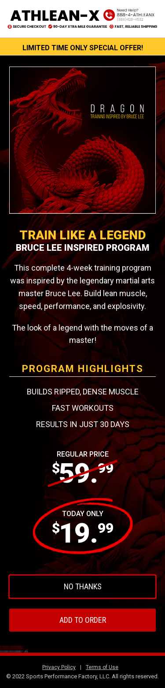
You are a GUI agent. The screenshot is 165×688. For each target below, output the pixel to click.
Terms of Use (102, 667)
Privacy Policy (59, 667)
